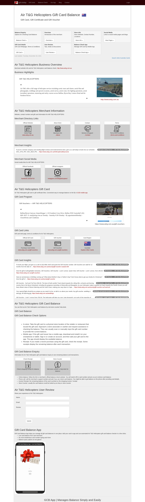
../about (57, 135)
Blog (60, 2)
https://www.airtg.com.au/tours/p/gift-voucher (41, 279)
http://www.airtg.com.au (64, 68)
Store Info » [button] (79, 40)
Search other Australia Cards (121, 58)
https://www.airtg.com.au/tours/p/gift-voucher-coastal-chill (51, 267)
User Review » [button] (50, 52)
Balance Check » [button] (21, 40)
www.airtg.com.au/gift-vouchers (28, 250)
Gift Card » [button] (19, 52)
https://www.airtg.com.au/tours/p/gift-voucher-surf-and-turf (92, 287)
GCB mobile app (82, 192)
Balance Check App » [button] (82, 52)
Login (128, 2)
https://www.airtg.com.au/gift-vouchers (28, 273)
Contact (67, 2)
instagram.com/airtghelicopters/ (57, 178)
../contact (87, 135)
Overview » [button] (49, 40)
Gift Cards (32, 2)
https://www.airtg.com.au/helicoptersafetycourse (54, 152)
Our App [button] (53, 2)
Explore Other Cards (87, 250)
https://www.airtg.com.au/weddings (43, 293)
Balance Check (43, 2)
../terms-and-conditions (117, 135)
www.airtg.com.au (27, 135)
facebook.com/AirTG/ (28, 178)
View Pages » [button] (109, 40)
